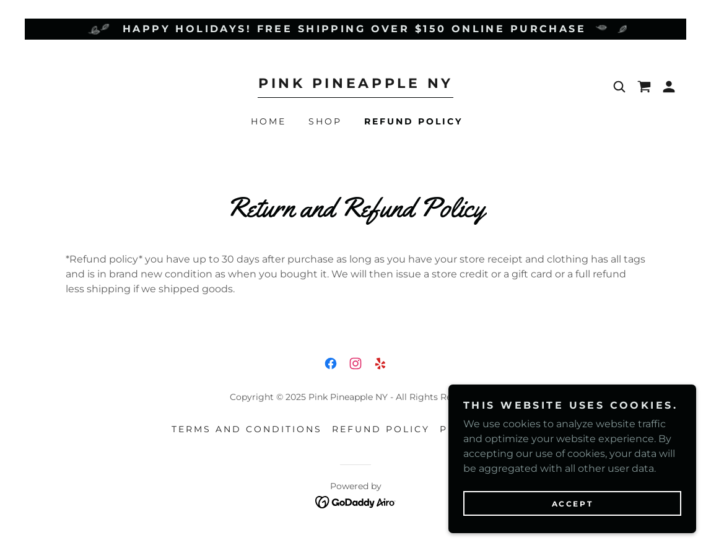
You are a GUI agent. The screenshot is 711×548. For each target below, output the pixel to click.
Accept (572, 503)
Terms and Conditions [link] (247, 429)
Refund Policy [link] (413, 121)
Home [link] (268, 121)
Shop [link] (325, 121)
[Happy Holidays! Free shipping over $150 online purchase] (355, 29)
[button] (668, 86)
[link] (355, 84)
